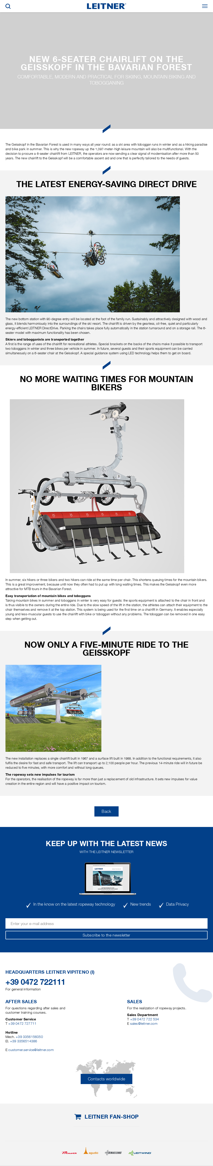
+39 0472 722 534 (144, 1019)
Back (106, 811)
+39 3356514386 (23, 1041)
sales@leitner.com (143, 1023)
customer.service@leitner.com (30, 1050)
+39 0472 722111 (35, 982)
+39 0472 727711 (22, 1023)
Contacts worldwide (106, 1078)
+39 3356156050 (29, 1037)
